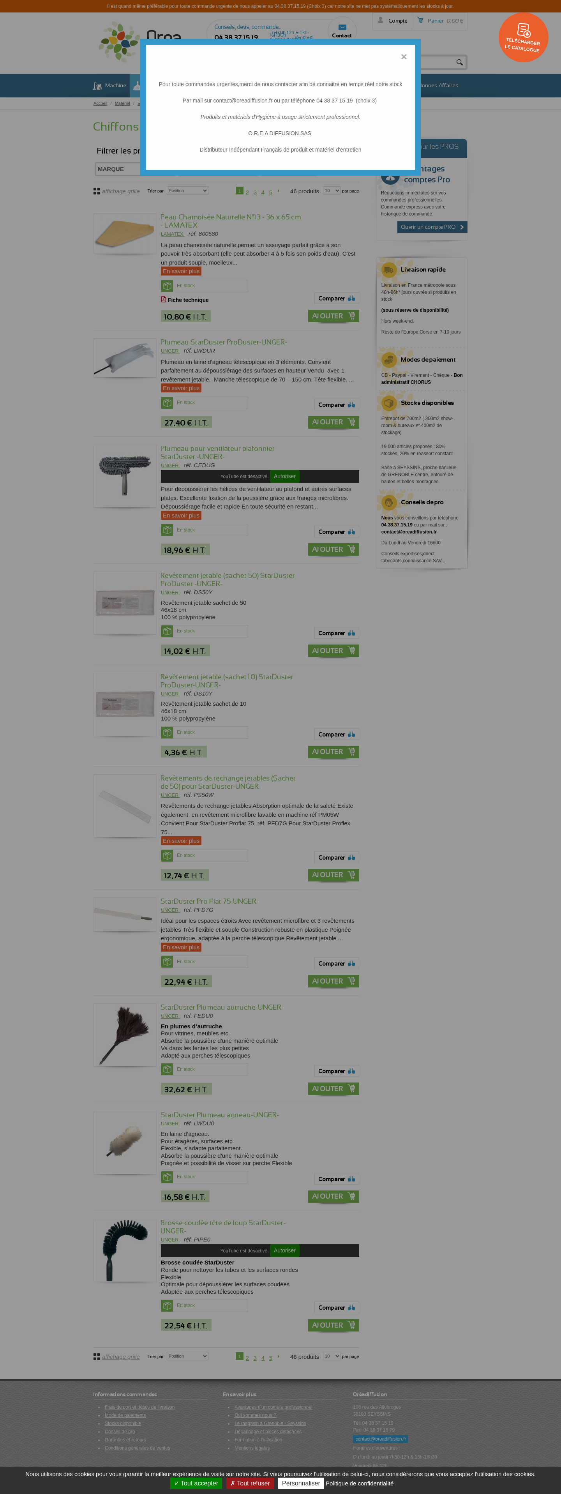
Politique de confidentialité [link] (359, 1483)
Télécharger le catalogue (522, 45)
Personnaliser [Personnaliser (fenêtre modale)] (301, 1483)
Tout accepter (196, 1483)
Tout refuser (250, 1483)
